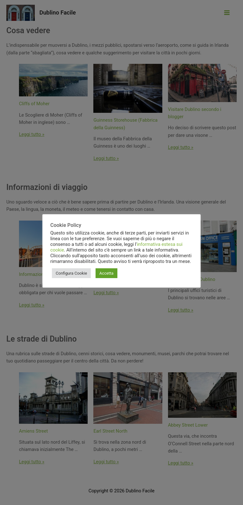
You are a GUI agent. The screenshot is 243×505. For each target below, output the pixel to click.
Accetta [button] (106, 273)
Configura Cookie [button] (71, 273)
